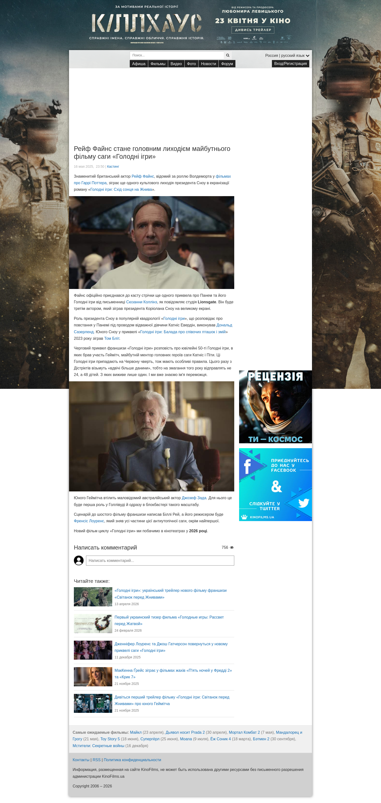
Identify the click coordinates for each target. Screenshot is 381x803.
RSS (97, 760)
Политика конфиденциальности (132, 760)
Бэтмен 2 (261, 739)
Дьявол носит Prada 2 (185, 732)
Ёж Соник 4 (220, 739)
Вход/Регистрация (290, 63)
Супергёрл (149, 739)
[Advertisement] (190, 102)
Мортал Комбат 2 (244, 732)
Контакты (81, 760)
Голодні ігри (174, 318)
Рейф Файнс (143, 176)
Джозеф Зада (194, 498)
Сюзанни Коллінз (141, 302)
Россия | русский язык (287, 55)
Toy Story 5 (110, 739)
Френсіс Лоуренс (89, 521)
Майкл (136, 732)
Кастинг (113, 166)
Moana (186, 739)
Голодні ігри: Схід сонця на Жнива (121, 189)
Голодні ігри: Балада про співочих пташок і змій (182, 332)
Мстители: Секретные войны (98, 746)
